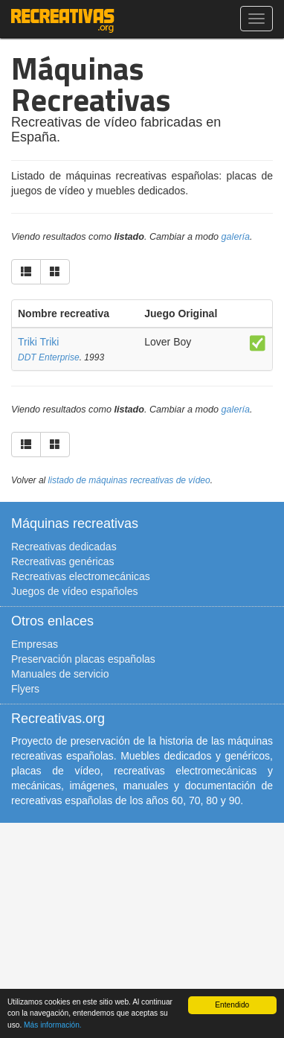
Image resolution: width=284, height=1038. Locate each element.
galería (236, 237)
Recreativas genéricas (62, 561)
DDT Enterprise (49, 357)
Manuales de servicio (60, 674)
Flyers (25, 689)
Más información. (53, 1025)
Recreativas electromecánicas (80, 576)
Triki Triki (38, 342)
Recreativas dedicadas (64, 547)
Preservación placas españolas (83, 659)
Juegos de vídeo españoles (74, 591)
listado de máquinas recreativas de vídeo (129, 480)
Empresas (34, 644)
